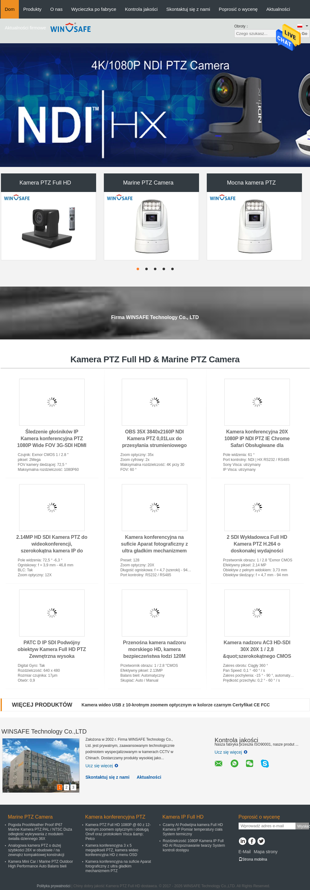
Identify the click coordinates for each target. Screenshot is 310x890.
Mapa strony (266, 851)
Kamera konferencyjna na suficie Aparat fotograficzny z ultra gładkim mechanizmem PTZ (118, 866)
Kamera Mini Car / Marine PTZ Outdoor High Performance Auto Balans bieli (40, 863)
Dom (10, 9)
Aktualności (278, 9)
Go (305, 33)
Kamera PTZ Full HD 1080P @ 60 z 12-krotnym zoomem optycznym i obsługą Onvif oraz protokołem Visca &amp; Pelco (118, 832)
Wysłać (303, 826)
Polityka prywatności (53, 886)
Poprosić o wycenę (238, 9)
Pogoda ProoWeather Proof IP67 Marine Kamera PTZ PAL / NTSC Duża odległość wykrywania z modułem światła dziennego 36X (40, 832)
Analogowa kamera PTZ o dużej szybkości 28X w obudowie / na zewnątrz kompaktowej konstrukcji (36, 850)
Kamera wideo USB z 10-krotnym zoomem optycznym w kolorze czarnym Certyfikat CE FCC (176, 704)
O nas (56, 9)
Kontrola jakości (141, 9)
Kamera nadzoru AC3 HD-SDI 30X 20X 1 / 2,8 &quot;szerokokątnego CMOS (257, 649)
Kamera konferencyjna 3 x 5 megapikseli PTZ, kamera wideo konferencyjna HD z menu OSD (112, 850)
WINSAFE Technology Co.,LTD (44, 731)
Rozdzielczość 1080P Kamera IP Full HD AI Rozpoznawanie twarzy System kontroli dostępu (194, 845)
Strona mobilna (253, 859)
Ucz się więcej (102, 765)
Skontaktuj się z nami (188, 9)
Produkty (32, 9)
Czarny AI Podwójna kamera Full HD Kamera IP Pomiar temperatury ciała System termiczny (193, 829)
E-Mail (245, 851)
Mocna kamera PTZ (251, 183)
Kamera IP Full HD (183, 817)
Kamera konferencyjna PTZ (115, 817)
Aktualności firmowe (25, 27)
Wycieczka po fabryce (93, 9)
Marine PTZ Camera (148, 183)
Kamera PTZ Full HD (45, 183)
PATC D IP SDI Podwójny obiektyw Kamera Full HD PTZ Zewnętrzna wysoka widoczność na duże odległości (52, 656)
